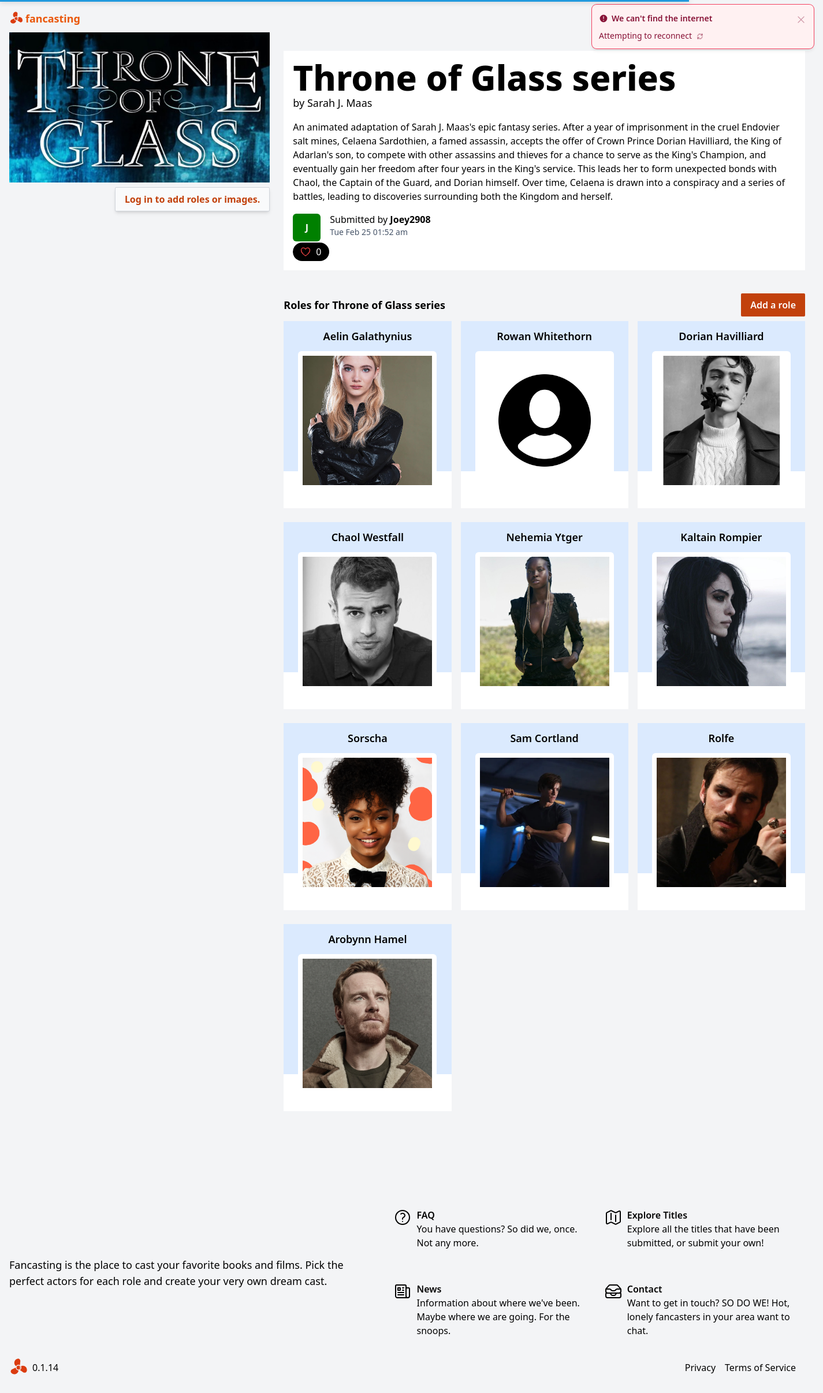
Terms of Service (760, 1367)
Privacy (700, 1367)
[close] (801, 18)
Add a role (773, 305)
